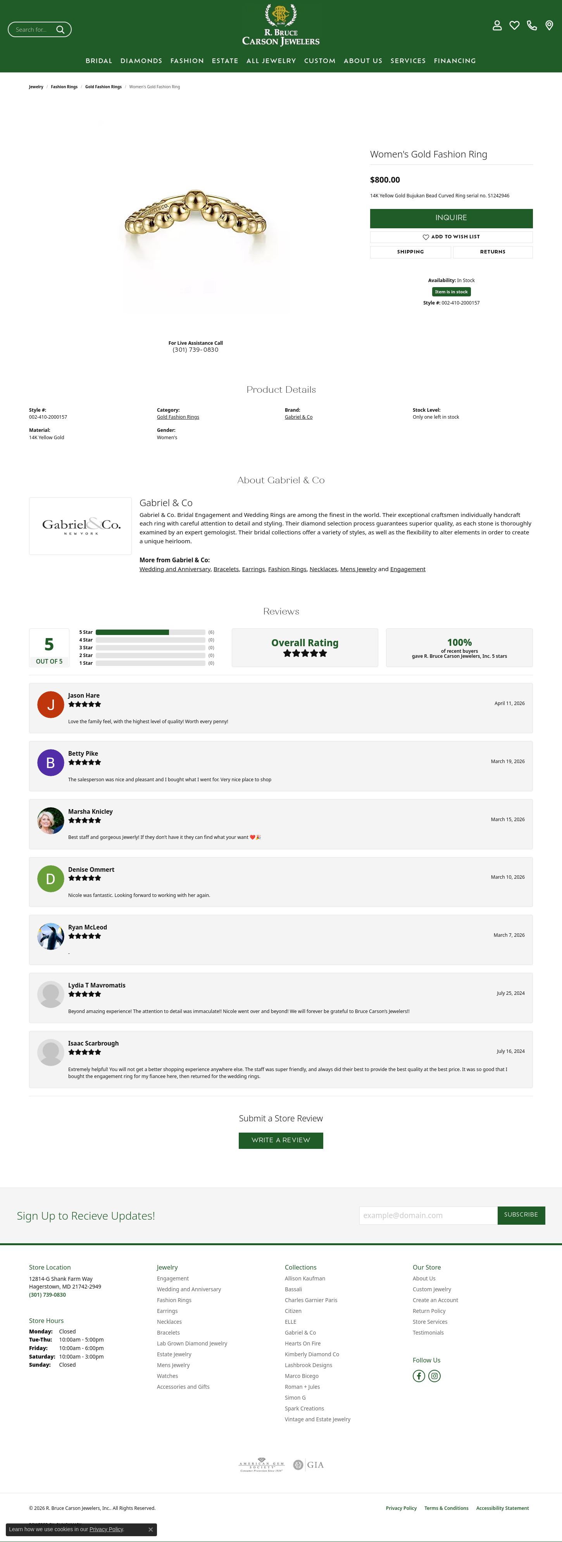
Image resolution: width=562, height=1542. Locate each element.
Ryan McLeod (87, 927)
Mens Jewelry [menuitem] (173, 1365)
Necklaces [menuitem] (169, 1321)
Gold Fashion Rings (103, 86)
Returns (493, 252)
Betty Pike (83, 753)
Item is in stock (451, 291)
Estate (225, 61)
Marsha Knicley (90, 811)
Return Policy (429, 1310)
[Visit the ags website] (262, 1465)
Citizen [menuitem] (293, 1310)
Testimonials (428, 1332)
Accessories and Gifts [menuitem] (183, 1386)
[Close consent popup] (150, 1529)
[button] (497, 25)
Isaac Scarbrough (93, 1043)
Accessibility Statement (502, 1508)
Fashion (187, 61)
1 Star (86, 663)
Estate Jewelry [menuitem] (174, 1354)
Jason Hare (84, 695)
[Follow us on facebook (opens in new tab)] (419, 1376)
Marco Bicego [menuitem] (302, 1375)
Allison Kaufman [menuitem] (305, 1278)
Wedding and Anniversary (175, 569)
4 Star (86, 640)
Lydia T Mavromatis (97, 985)
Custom (320, 61)
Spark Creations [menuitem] (304, 1408)
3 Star (86, 647)
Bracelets (226, 569)
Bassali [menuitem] (293, 1289)
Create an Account (435, 1300)
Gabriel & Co (299, 417)
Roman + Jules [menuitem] (302, 1386)
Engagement (408, 569)
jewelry (36, 86)
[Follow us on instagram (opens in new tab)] (434, 1376)
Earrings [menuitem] (167, 1310)
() (211, 632)
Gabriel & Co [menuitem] (300, 1332)
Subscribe (521, 1215)
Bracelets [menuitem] (168, 1332)
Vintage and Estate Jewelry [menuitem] (317, 1419)
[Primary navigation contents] (281, 61)
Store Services (430, 1321)
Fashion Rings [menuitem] (174, 1300)
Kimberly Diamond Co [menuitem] (312, 1354)
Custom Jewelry (432, 1289)
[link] (532, 25)
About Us (363, 61)
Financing (455, 61)
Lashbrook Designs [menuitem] (308, 1365)
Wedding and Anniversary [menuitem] (189, 1289)
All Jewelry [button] (272, 61)
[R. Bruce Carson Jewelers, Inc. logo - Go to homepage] (281, 25)
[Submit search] (62, 29)
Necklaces (323, 569)
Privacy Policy (401, 1508)
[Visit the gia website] (308, 1465)
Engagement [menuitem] (173, 1278)
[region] (195, 217)
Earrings (253, 569)
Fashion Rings (64, 86)
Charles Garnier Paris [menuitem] (311, 1300)
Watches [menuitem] (167, 1375)
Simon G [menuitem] (295, 1397)
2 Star (86, 655)
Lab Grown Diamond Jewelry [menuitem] (192, 1343)
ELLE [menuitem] (291, 1321)
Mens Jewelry (358, 569)
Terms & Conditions (446, 1508)
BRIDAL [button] (99, 61)
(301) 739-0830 (196, 350)
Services (408, 61)
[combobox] (30, 29)
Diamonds (142, 61)
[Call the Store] (47, 1294)
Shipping (410, 252)
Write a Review (281, 1141)
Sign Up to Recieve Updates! (86, 1215)
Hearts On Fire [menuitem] (303, 1343)
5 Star (86, 632)
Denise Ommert (91, 869)
